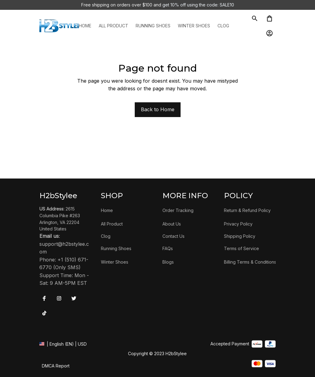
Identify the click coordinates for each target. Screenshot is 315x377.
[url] (65, 248)
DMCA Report (56, 365)
